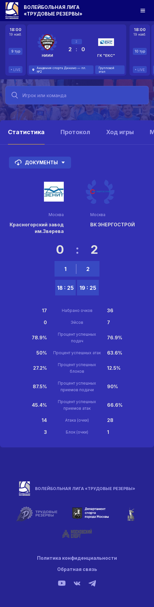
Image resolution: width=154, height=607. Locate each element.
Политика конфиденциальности (77, 558)
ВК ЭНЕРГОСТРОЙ (112, 224)
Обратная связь (77, 569)
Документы (40, 163)
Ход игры (120, 132)
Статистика (26, 132)
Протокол (75, 132)
